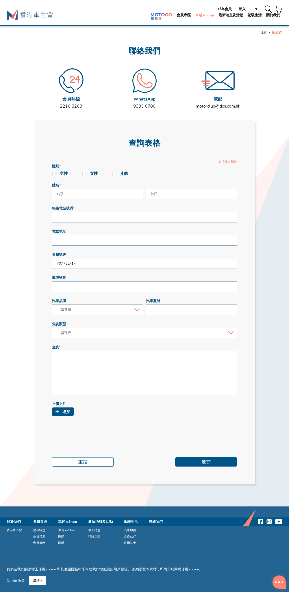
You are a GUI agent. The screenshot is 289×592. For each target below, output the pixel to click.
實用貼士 (130, 543)
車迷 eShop (204, 15)
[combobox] (97, 309)
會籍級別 (39, 530)
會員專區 (184, 15)
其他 (120, 173)
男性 (60, 173)
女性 (90, 173)
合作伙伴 (130, 536)
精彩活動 (94, 536)
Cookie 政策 (16, 580)
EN (254, 9)
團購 (61, 536)
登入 (242, 9)
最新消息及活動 (231, 15)
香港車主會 (14, 530)
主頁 (264, 32)
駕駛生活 (255, 15)
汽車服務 (130, 530)
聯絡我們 (156, 521)
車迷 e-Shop (67, 530)
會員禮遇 (39, 536)
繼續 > (38, 580)
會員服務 (39, 543)
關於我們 (273, 15)
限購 (61, 543)
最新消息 (94, 530)
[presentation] (85, 431)
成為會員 (225, 9)
